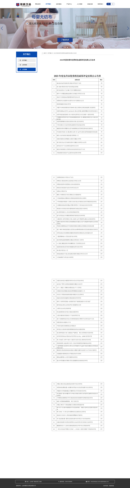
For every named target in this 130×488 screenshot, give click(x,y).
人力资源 (79, 4)
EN (112, 4)
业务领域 (58, 4)
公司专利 (23, 65)
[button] (62, 47)
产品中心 (69, 4)
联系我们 (100, 4)
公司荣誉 (23, 69)
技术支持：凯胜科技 (108, 485)
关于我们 (48, 4)
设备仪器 (90, 4)
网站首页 (38, 4)
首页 (45, 53)
